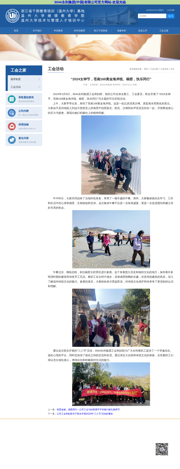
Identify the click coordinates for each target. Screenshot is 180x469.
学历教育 (58, 30)
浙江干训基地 (100, 30)
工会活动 (16, 87)
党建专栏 (121, 30)
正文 (172, 69)
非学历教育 (79, 30)
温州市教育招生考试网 (83, 448)
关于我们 (37, 30)
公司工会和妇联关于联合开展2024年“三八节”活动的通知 (85, 414)
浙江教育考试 (62, 448)
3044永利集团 (45, 448)
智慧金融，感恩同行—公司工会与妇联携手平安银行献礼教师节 (88, 409)
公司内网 (170, 10)
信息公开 (142, 30)
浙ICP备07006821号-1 (107, 460)
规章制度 (16, 79)
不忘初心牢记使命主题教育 (128, 448)
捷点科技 (131, 460)
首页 (16, 30)
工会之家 (163, 30)
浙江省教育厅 (105, 448)
